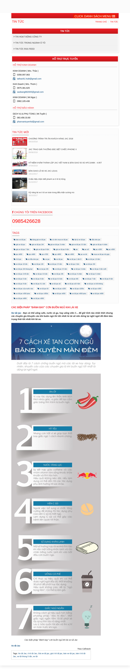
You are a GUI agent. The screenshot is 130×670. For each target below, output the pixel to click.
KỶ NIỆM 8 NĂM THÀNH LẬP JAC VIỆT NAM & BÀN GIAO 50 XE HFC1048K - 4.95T (65, 163)
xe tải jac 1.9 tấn (93, 259)
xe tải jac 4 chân (75, 274)
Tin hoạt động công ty (28, 36)
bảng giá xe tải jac (38, 239)
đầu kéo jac (95, 239)
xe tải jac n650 (59, 293)
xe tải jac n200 (59, 288)
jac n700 (44, 254)
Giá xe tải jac (43, 653)
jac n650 (18, 254)
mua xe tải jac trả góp (100, 254)
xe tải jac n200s (77, 288)
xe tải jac (58, 259)
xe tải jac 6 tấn (37, 279)
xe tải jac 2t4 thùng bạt (23, 269)
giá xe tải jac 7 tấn (21, 249)
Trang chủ (101, 22)
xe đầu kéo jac (32, 259)
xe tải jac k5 (43, 288)
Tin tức (114, 22)
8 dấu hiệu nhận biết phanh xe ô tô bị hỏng (47, 179)
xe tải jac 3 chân (78, 269)
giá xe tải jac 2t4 (37, 244)
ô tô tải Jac (32, 653)
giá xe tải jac (19, 244)
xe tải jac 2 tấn (72, 264)
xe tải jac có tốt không (94, 284)
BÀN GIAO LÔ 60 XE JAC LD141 (43, 171)
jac (75, 249)
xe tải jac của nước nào (23, 288)
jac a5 (85, 249)
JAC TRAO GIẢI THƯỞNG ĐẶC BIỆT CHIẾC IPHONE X (53, 149)
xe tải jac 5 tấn (20, 279)
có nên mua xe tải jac (59, 239)
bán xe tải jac (20, 239)
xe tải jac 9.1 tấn (38, 284)
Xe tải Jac (16, 313)
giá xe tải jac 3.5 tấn (77, 244)
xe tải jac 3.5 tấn (40, 274)
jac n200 (97, 249)
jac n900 (69, 254)
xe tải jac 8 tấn (106, 279)
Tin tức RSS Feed (25, 49)
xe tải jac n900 (37, 298)
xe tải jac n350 (94, 288)
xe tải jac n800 (20, 298)
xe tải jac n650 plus (78, 293)
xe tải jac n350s (41, 293)
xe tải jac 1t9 (37, 264)
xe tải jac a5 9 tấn (72, 284)
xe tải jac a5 (55, 284)
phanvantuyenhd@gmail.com (30, 121)
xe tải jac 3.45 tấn (21, 274)
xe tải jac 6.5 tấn (55, 279)
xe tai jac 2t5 (42, 269)
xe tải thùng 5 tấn (24, 656)
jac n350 (110, 249)
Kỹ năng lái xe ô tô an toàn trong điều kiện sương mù (51, 192)
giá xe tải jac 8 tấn (41, 249)
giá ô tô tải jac (56, 653)
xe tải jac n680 (97, 293)
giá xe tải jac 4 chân (98, 244)
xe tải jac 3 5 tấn (60, 269)
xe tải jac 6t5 (72, 279)
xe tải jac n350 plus (22, 293)
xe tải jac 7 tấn (89, 279)
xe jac (46, 259)
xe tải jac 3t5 (57, 274)
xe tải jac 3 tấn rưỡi (98, 269)
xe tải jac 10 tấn (20, 264)
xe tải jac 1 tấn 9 (74, 259)
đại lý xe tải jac (78, 239)
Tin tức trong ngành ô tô (30, 43)
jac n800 (56, 254)
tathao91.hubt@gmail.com (29, 79)
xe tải (35, 656)
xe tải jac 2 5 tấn (55, 264)
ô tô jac (17, 259)
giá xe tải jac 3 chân (56, 244)
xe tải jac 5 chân (93, 274)
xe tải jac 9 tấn (20, 284)
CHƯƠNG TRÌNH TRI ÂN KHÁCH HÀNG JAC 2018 (51, 139)
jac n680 (31, 254)
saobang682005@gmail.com (30, 92)
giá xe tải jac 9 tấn (61, 249)
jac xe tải (82, 254)
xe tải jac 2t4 (89, 264)
